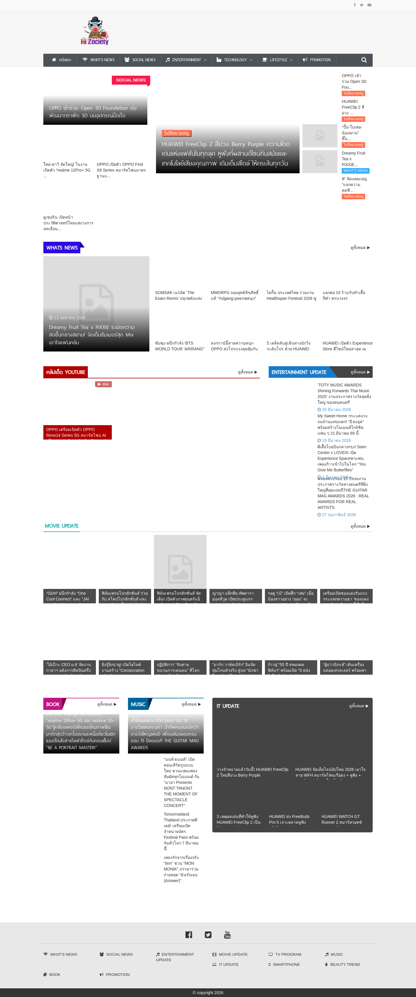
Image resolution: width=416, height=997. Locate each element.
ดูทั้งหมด (246, 377)
